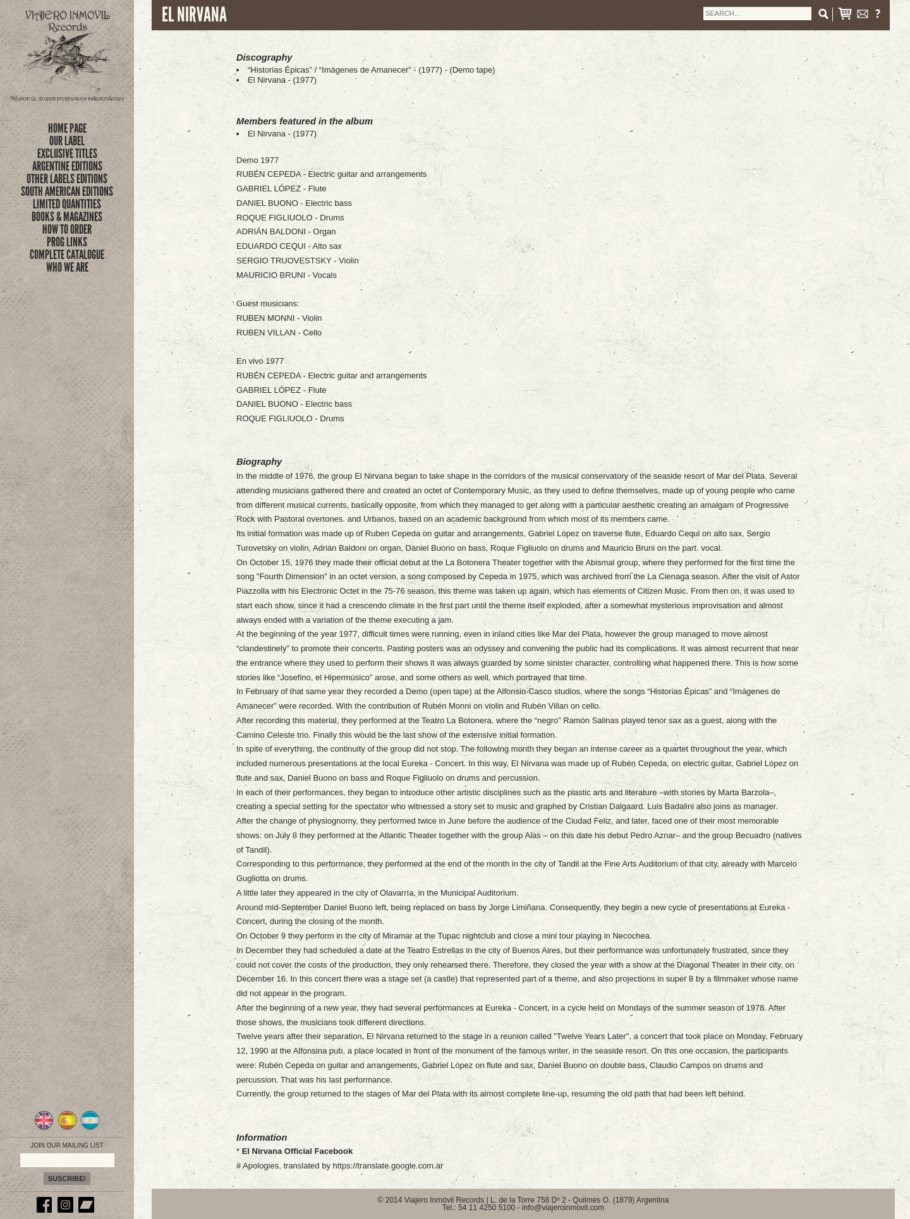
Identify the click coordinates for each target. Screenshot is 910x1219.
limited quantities (67, 204)
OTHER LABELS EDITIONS (67, 178)
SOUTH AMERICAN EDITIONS (67, 191)
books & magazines (67, 216)
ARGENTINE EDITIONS (67, 166)
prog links (67, 241)
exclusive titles (67, 153)
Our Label (67, 140)
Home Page (67, 128)
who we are (67, 267)
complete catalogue (67, 254)
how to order (67, 229)
